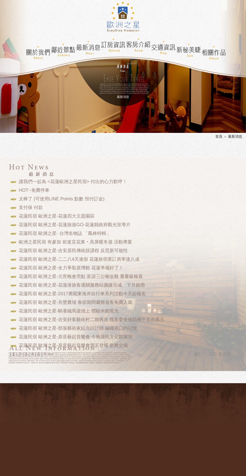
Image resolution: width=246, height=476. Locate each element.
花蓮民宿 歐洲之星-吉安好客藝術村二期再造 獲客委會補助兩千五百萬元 (91, 317)
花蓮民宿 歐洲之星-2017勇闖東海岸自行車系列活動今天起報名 (82, 291)
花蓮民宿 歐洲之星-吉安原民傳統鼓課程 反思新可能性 (73, 248)
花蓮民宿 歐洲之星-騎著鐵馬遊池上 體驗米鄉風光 (69, 308)
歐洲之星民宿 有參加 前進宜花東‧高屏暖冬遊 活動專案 (75, 239)
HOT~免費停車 (34, 187)
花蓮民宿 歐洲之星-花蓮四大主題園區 (57, 213)
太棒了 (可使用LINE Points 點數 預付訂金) (61, 196)
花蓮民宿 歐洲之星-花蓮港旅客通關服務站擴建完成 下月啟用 (82, 282)
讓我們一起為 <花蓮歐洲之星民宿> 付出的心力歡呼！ (73, 179)
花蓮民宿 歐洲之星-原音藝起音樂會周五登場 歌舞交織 (73, 342)
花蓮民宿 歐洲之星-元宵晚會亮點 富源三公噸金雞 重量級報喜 (81, 273)
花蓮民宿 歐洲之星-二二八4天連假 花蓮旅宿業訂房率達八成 (79, 256)
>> (50, 351)
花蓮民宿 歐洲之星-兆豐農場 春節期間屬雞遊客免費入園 (75, 299)
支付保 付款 (31, 204)
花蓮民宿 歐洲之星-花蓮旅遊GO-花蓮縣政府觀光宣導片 (75, 222)
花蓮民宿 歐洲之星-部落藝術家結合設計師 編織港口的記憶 (78, 325)
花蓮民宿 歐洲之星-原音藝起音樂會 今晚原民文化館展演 (75, 334)
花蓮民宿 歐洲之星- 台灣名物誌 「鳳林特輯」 (65, 230)
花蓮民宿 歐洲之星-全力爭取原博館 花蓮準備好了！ (71, 265)
